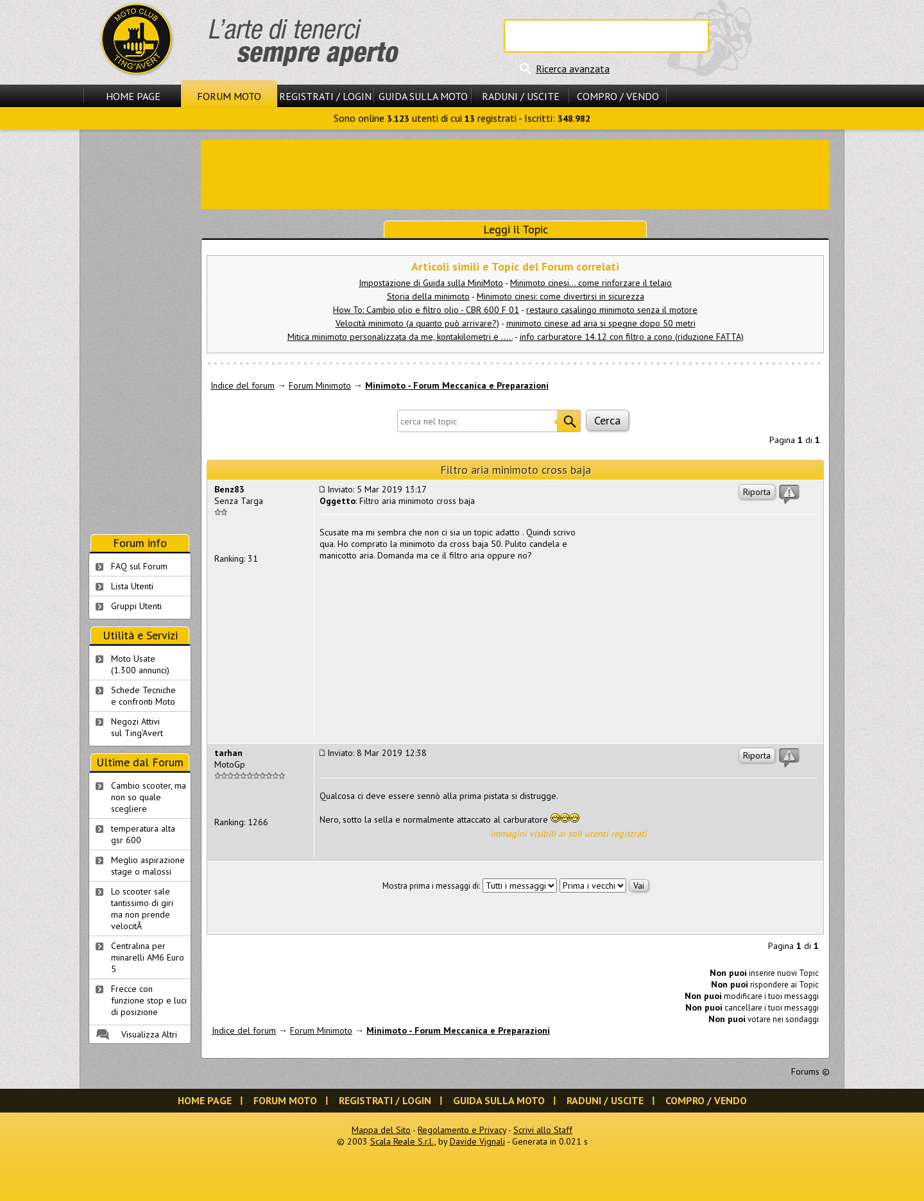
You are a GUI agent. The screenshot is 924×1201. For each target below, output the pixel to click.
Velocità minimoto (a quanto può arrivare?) (417, 323)
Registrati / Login (325, 96)
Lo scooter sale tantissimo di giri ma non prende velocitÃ (142, 909)
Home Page (133, 96)
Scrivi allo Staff (542, 1130)
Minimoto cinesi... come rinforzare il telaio (591, 283)
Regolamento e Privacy (462, 1130)
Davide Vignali (477, 1141)
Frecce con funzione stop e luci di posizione (149, 1000)
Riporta (757, 492)
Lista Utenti (132, 586)
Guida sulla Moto (423, 96)
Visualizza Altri (149, 1034)
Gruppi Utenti (136, 606)
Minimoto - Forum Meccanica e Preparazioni (457, 385)
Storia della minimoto (428, 296)
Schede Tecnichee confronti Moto (143, 695)
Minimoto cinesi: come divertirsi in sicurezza (560, 296)
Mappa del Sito (381, 1130)
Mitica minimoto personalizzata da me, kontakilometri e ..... (400, 336)
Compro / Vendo (618, 96)
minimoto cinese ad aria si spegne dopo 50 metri (601, 323)
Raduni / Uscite (521, 96)
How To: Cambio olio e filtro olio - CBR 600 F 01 (426, 309)
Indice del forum (242, 385)
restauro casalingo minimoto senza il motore (611, 309)
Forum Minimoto (320, 385)
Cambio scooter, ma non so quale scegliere (148, 797)
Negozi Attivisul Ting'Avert (137, 727)
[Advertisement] (515, 173)
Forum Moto (229, 96)
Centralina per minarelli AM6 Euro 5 (147, 957)
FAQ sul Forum (139, 566)
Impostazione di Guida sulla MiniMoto (431, 283)
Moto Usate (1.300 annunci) (140, 664)
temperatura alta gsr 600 (143, 834)
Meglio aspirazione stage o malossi (148, 865)
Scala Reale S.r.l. (402, 1141)
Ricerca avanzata (573, 68)
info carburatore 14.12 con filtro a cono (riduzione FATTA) (632, 336)
